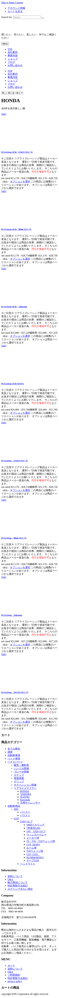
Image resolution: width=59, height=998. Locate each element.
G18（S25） (33, 854)
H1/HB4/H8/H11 (35, 857)
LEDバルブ (26, 821)
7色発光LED (33, 828)
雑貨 (10, 752)
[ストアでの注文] (12, 92)
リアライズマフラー (25, 788)
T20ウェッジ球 (34, 851)
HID (16, 809)
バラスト (25, 815)
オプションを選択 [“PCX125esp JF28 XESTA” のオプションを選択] (20, 413)
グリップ (19, 781)
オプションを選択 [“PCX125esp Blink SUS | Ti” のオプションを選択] (20, 567)
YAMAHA (25, 794)
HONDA (24, 791)
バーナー (25, 812)
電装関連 (19, 778)
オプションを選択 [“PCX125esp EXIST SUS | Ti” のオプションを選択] (20, 490)
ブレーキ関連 (21, 771)
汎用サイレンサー (30, 802)
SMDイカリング (35, 824)
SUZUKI (24, 797)
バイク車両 (14, 758)
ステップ (19, 775)
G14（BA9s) (33, 844)
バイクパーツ (15, 762)
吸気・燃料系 (21, 765)
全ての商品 (14, 748)
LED (16, 818)
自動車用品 (14, 806)
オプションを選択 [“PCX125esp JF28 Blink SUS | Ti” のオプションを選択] (20, 259)
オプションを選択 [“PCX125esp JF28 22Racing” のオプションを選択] (20, 336)
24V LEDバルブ (36, 831)
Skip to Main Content (12, 2)
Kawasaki (25, 799)
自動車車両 (14, 755)
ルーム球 (31, 847)
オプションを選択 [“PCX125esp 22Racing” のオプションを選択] (20, 644)
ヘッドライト (27, 863)
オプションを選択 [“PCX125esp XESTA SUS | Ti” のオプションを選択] (20, 722)
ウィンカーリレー (36, 834)
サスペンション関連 (25, 785)
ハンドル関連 (21, 768)
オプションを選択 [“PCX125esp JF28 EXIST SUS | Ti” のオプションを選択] (20, 181)
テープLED (32, 860)
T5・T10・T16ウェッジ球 (40, 841)
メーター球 (32, 838)
